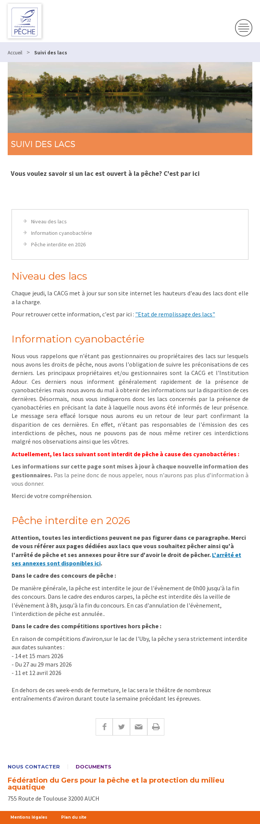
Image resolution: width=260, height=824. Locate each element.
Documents (93, 766)
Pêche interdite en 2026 (58, 244)
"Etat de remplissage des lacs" (175, 314)
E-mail (138, 727)
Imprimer (155, 727)
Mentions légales (28, 817)
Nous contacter (34, 766)
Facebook (104, 727)
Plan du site (73, 817)
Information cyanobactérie (61, 232)
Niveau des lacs (49, 221)
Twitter (121, 727)
